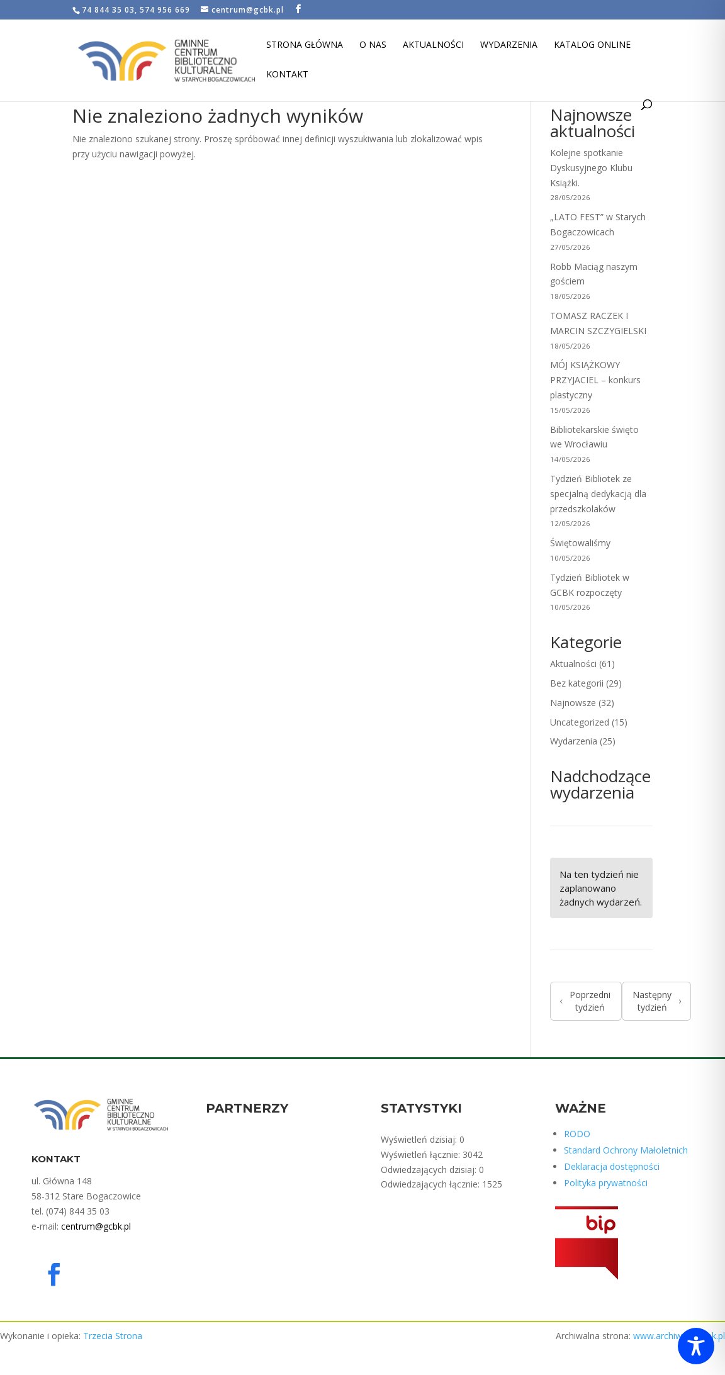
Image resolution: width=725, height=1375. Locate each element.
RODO (577, 1134)
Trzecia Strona (112, 1336)
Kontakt (287, 75)
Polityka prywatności (606, 1183)
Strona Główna (304, 45)
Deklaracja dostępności (612, 1166)
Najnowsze (573, 703)
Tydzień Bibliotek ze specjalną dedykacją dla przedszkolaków (598, 494)
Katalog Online (592, 45)
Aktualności (433, 45)
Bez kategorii (577, 683)
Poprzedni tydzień (585, 1001)
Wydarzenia (508, 45)
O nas (372, 45)
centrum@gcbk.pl (96, 1226)
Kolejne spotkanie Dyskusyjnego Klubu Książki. (591, 168)
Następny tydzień (656, 1001)
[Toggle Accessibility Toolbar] (696, 1346)
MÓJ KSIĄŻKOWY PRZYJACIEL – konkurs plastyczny (595, 380)
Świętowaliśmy (580, 543)
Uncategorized (579, 722)
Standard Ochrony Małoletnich (626, 1150)
